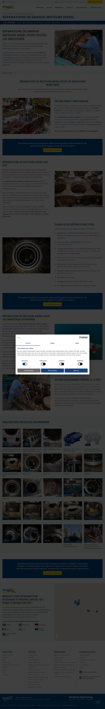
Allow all (76, 370)
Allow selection (52, 370)
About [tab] (77, 343)
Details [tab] (52, 343)
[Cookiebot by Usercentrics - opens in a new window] (80, 337)
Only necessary (28, 370)
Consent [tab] (27, 343)
